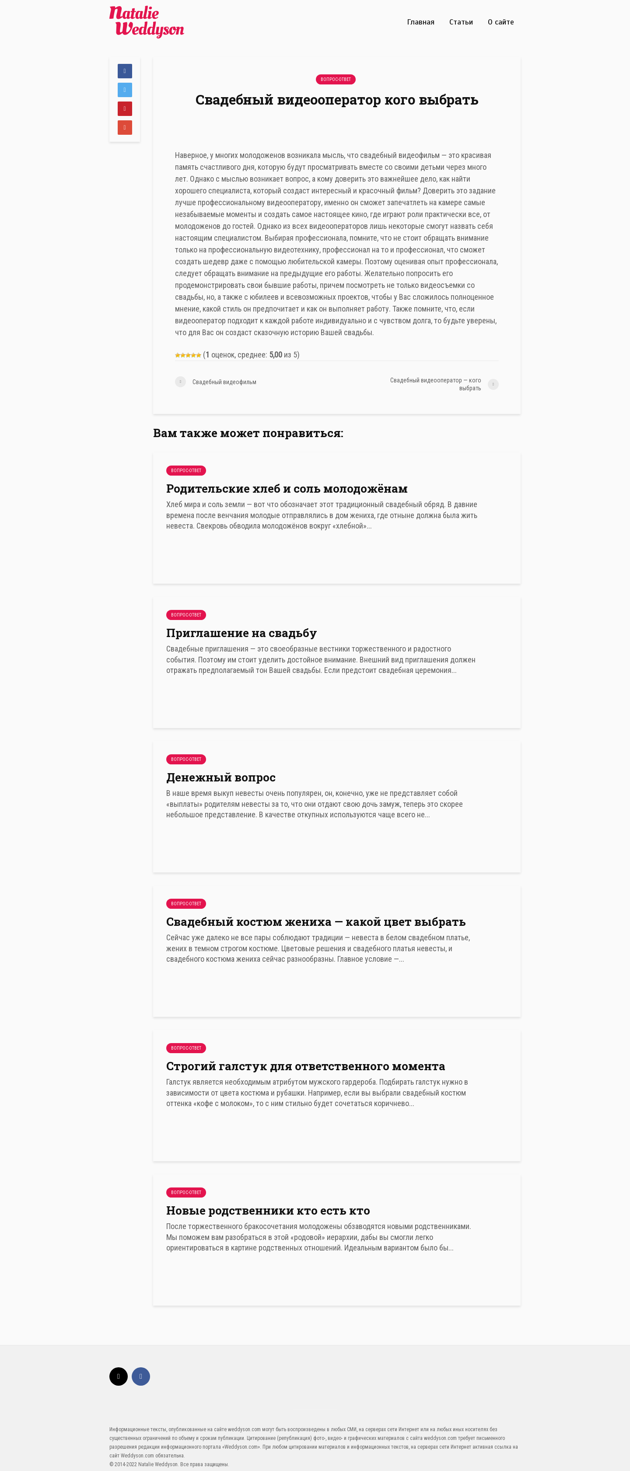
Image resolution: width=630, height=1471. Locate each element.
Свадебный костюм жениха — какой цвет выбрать (316, 921)
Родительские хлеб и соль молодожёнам (287, 488)
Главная (420, 22)
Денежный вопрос (221, 777)
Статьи (461, 22)
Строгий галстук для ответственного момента (305, 1065)
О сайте (501, 22)
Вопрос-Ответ (336, 79)
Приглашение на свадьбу (241, 632)
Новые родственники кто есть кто (268, 1210)
